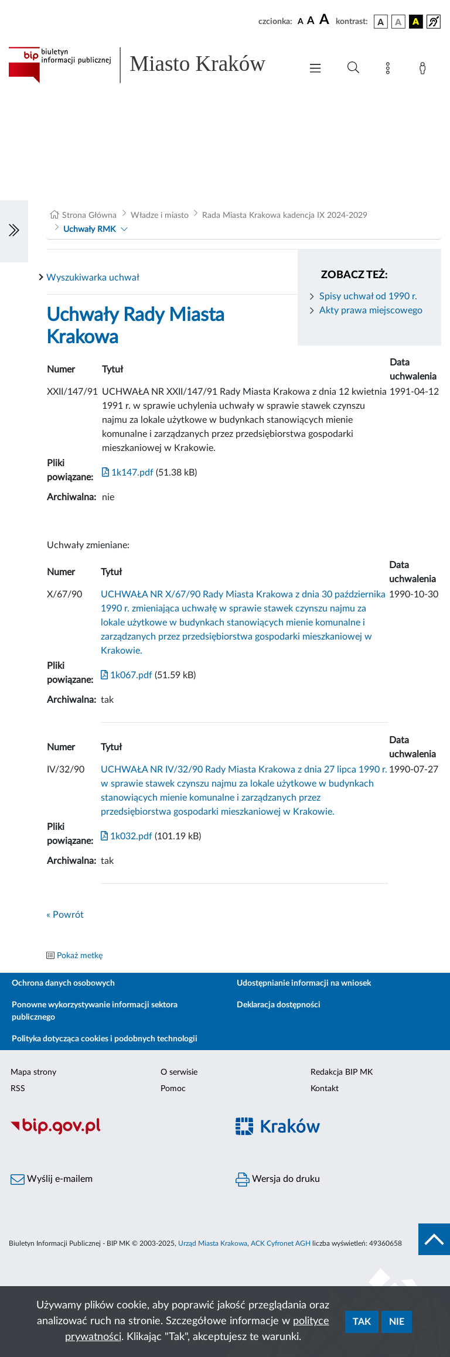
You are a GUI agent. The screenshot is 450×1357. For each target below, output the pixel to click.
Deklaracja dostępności (279, 1005)
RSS (18, 1089)
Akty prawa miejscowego (370, 310)
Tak (362, 1322)
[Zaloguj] (425, 70)
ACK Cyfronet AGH (281, 1243)
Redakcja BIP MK (342, 1072)
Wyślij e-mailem (52, 1180)
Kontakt (325, 1089)
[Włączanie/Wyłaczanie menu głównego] (315, 69)
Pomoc (173, 1089)
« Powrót (65, 915)
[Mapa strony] (390, 70)
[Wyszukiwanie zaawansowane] (353, 68)
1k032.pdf (126, 836)
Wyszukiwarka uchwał (92, 277)
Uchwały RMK (89, 229)
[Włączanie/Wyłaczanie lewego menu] (14, 231)
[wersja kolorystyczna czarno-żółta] (416, 21)
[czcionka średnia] (311, 21)
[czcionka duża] (325, 19)
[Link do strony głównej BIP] (149, 65)
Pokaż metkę (80, 956)
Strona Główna (89, 215)
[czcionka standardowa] (301, 21)
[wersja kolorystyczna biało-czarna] (398, 21)
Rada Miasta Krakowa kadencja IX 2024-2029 (284, 215)
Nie (396, 1322)
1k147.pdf (128, 472)
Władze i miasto (160, 215)
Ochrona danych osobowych (63, 983)
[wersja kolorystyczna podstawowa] (380, 21)
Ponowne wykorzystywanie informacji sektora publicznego (95, 1011)
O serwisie (179, 1072)
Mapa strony (33, 1072)
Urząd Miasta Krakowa (212, 1243)
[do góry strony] (434, 1239)
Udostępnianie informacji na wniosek (304, 983)
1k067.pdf (126, 675)
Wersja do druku (278, 1180)
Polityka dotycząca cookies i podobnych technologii (104, 1039)
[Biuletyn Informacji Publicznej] (112, 1133)
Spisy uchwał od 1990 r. (368, 296)
